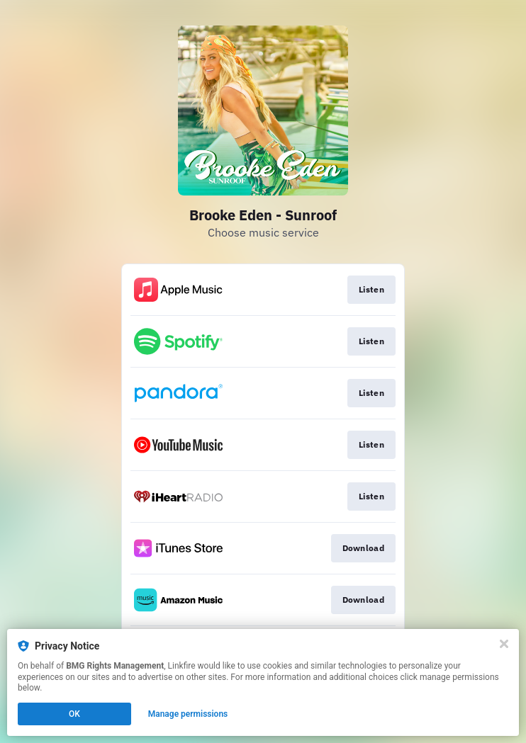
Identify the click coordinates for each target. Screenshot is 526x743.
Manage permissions (188, 714)
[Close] (504, 644)
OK (74, 714)
